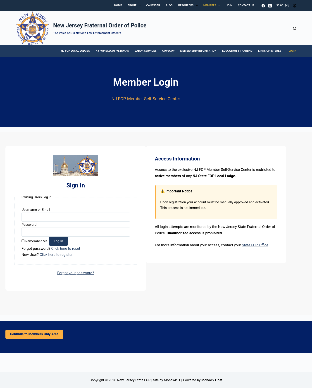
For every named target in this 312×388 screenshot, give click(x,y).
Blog (169, 5)
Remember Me (36, 241)
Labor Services (146, 50)
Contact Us (246, 5)
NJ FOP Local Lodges (75, 50)
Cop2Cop (168, 50)
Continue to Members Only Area (34, 334)
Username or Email (35, 210)
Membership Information (198, 50)
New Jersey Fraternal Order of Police (99, 25)
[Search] (294, 28)
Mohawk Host (211, 380)
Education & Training (237, 50)
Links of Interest (270, 50)
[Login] (294, 5)
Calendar (153, 5)
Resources (189, 5)
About (135, 5)
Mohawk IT (172, 380)
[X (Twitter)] (270, 5)
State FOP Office (255, 245)
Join (229, 5)
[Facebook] (263, 5)
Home (118, 5)
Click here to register (56, 254)
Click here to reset (65, 248)
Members (212, 5)
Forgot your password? (75, 273)
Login (293, 50)
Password (28, 225)
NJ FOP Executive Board (112, 50)
